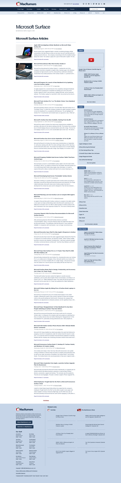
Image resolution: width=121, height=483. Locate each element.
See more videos (91, 102)
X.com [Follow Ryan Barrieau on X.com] (33, 458)
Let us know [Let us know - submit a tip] (76, 4)
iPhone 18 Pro (20, 13)
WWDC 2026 (40, 13)
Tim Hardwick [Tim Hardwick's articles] (32, 444)
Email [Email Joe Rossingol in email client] (30, 441)
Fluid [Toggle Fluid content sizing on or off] (34, 475)
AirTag (74, 13)
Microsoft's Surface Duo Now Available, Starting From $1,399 (54, 120)
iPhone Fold (31, 13)
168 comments (45, 151)
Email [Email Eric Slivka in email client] (30, 436)
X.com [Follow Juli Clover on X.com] (20, 441)
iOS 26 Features (88, 110)
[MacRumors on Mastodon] (94, 4)
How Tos (46, 9)
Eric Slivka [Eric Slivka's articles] (31, 433)
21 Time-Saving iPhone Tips (86, 150)
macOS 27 (86, 186)
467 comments (45, 284)
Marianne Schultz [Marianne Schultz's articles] (33, 450)
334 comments (45, 188)
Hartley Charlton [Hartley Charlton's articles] (19, 450)
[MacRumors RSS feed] (101, 4)
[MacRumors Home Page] (26, 4)
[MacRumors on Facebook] (89, 4)
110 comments (45, 340)
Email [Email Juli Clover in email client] (17, 441)
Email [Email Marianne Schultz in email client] (30, 452)
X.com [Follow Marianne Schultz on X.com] (33, 452)
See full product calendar (91, 224)
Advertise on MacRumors (24, 426)
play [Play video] (91, 60)
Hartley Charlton (58, 65)
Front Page (20, 9)
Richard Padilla (57, 385)
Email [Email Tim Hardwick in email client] (30, 447)
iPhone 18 (82, 13)
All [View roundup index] (104, 13)
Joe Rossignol (55, 235)
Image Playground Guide (85, 156)
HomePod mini (83, 208)
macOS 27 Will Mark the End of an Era (93, 239)
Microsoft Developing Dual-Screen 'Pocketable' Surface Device (55, 176)
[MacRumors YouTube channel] (96, 4)
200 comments (45, 396)
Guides (39, 9)
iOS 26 (90, 13)
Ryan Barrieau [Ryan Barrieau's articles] (32, 455)
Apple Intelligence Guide (85, 143)
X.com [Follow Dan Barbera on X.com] (20, 458)
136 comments (45, 96)
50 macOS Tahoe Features (90, 126)
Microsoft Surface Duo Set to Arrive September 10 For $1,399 (54, 138)
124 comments (45, 227)
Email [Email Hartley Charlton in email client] (17, 452)
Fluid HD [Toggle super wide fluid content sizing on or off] (37, 475)
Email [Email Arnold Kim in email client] (17, 436)
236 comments (45, 209)
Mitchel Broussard (59, 198)
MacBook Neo (57, 13)
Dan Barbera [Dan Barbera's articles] (18, 455)
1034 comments (46, 321)
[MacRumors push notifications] (99, 4)
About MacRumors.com (24, 421)
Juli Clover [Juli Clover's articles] (18, 439)
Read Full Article (38, 59)
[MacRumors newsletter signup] (104, 4)
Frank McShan (59, 104)
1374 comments (46, 358)
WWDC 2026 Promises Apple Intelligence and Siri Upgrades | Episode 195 (92, 76)
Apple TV (81, 214)
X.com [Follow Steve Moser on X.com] (20, 464)
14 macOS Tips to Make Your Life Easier (89, 153)
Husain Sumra (56, 366)
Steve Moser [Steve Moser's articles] (18, 461)
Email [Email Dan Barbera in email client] (17, 458)
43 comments (45, 171)
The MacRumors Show (88, 409)
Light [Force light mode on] (44, 475)
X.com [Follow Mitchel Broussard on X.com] (20, 447)
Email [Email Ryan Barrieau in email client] (30, 458)
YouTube (53, 409)
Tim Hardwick (58, 48)
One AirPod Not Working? (85, 159)
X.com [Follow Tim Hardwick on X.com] (33, 447)
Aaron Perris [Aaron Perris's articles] (32, 461)
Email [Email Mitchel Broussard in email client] (17, 447)
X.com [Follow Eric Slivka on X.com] (33, 436)
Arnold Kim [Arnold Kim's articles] (18, 433)
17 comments (45, 377)
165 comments (45, 132)
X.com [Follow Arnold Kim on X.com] (20, 436)
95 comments (45, 59)
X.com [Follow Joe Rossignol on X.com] (33, 441)
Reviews (54, 9)
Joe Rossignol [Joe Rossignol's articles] (32, 439)
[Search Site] (97, 9)
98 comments (45, 76)
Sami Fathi (56, 86)
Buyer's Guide (63, 9)
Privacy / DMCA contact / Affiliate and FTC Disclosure (26, 470)
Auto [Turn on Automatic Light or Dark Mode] (41, 475)
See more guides (91, 162)
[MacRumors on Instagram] (86, 4)
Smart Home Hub (83, 211)
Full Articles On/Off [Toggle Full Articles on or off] (28, 475)
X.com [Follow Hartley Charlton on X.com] (20, 452)
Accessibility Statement (20, 473)
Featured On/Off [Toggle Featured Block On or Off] (19, 475)
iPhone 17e (67, 13)
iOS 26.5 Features (88, 119)
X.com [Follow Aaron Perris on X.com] (33, 464)
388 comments (45, 115)
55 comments (45, 302)
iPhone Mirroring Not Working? (87, 147)
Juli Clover (55, 178)
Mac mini (86, 195)
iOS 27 (48, 13)
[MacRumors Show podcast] (83, 4)
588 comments (45, 265)
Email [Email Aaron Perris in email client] (30, 464)
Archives (46, 400)
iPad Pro (97, 13)
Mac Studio (82, 217)
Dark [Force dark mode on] (47, 475)
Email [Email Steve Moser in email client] (17, 464)
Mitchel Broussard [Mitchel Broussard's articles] (20, 444)
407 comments (45, 246)
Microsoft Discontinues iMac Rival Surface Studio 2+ (51, 63)
